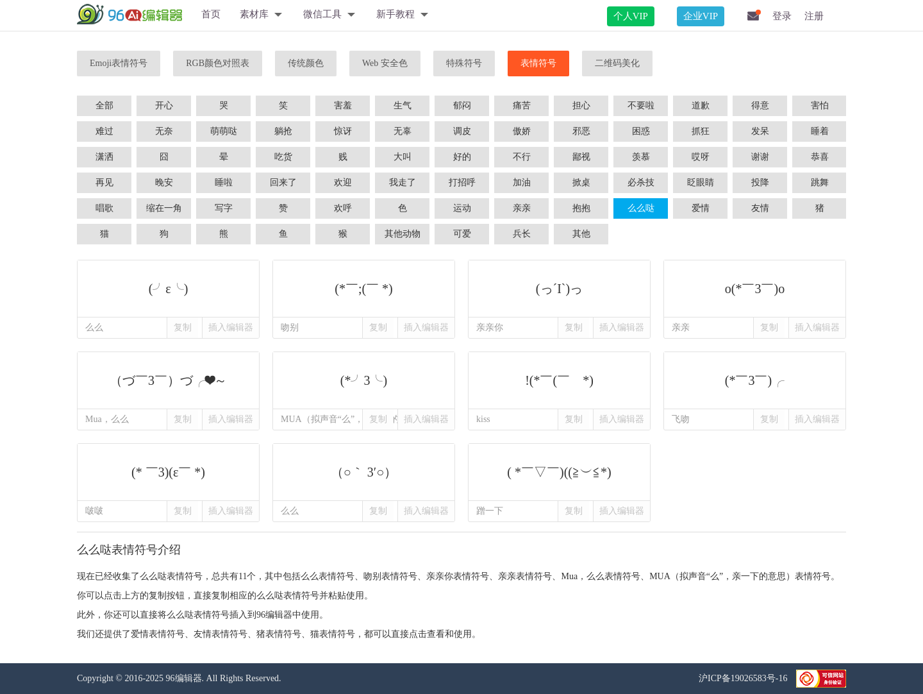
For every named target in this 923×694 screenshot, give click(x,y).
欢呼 (343, 208)
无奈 (164, 131)
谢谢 (760, 157)
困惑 (641, 131)
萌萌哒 (223, 131)
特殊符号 (464, 63)
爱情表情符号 (158, 634)
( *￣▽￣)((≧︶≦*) (559, 472)
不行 (522, 157)
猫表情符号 (332, 634)
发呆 (760, 131)
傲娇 (522, 131)
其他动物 (402, 234)
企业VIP (700, 16)
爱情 (701, 208)
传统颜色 (306, 63)
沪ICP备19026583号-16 (744, 678)
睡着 (820, 131)
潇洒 (104, 157)
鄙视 (581, 157)
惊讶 (343, 131)
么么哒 (641, 208)
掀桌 (581, 182)
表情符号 (538, 63)
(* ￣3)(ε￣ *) (168, 472)
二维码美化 (617, 63)
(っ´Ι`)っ (559, 288)
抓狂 (701, 131)
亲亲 (522, 208)
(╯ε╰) (168, 288)
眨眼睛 (700, 182)
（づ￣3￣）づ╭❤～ (168, 380)
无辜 (403, 131)
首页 (210, 14)
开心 (164, 105)
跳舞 (820, 182)
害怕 (820, 105)
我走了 (402, 182)
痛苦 (522, 105)
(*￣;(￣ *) (363, 288)
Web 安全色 (385, 63)
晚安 (164, 182)
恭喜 (820, 157)
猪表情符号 (278, 634)
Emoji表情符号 (118, 63)
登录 (782, 16)
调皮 (462, 131)
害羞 (343, 105)
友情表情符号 (220, 634)
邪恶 (581, 131)
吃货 (283, 157)
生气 (403, 105)
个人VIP (630, 16)
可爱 (462, 234)
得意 (760, 105)
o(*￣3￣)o (754, 288)
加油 (522, 182)
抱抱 (581, 208)
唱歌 (104, 208)
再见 (104, 182)
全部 (104, 105)
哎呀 (701, 157)
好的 (462, 157)
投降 (760, 182)
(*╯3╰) (363, 380)
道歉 (701, 105)
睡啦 (224, 182)
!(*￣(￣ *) (559, 380)
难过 (104, 131)
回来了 (283, 182)
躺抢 (283, 131)
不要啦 (641, 105)
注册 (814, 16)
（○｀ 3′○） (363, 472)
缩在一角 (164, 208)
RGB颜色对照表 (217, 63)
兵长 (522, 234)
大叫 (403, 157)
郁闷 (462, 105)
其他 (581, 234)
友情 (760, 208)
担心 (581, 105)
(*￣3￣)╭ (754, 380)
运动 (462, 208)
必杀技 (641, 182)
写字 (224, 208)
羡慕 (641, 157)
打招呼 (462, 182)
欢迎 (343, 182)
